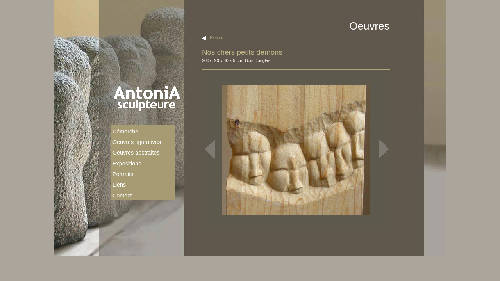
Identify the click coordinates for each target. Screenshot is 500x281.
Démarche (125, 131)
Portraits (123, 174)
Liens (119, 184)
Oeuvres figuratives (136, 142)
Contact (122, 195)
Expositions (126, 163)
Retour (217, 38)
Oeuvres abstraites (136, 152)
